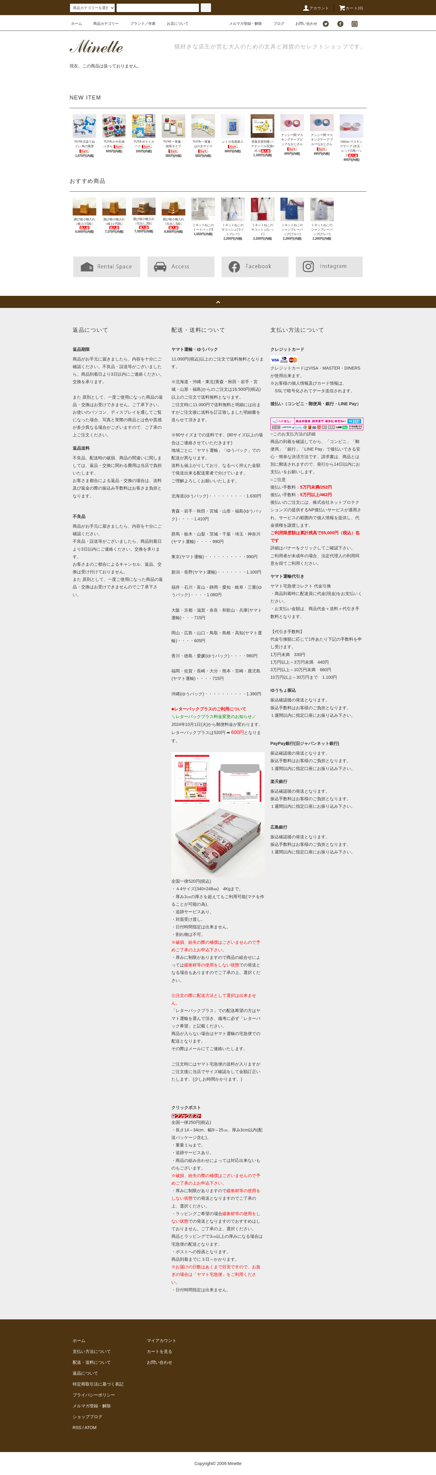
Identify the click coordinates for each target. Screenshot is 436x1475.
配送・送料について (92, 1362)
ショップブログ (87, 1416)
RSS (77, 1427)
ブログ (275, 23)
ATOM (91, 1427)
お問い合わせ (302, 23)
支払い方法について (92, 1351)
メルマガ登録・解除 (242, 23)
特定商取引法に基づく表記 (98, 1384)
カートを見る (159, 1351)
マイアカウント (162, 1340)
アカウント (315, 8)
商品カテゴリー (102, 23)
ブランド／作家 (139, 23)
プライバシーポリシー (94, 1395)
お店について (174, 23)
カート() (351, 8)
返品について (85, 1373)
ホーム (76, 23)
